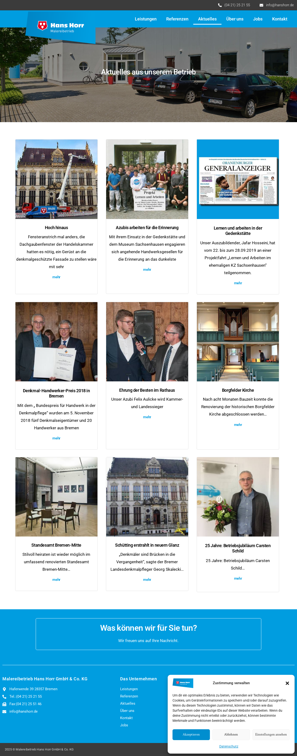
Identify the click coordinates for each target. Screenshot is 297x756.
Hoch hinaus (56, 227)
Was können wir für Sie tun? (148, 628)
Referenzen (177, 19)
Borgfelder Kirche (238, 390)
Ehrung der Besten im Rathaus (147, 390)
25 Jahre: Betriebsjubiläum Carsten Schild (237, 548)
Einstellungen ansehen (271, 734)
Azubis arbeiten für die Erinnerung (147, 227)
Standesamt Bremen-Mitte (56, 545)
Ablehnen (231, 734)
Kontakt (279, 19)
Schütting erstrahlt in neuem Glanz (147, 545)
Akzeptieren (191, 734)
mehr (56, 277)
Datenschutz (228, 746)
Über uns (234, 19)
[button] (287, 683)
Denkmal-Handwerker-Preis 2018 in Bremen (56, 393)
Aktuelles (207, 19)
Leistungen (146, 19)
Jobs (257, 19)
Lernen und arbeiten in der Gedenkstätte (238, 230)
